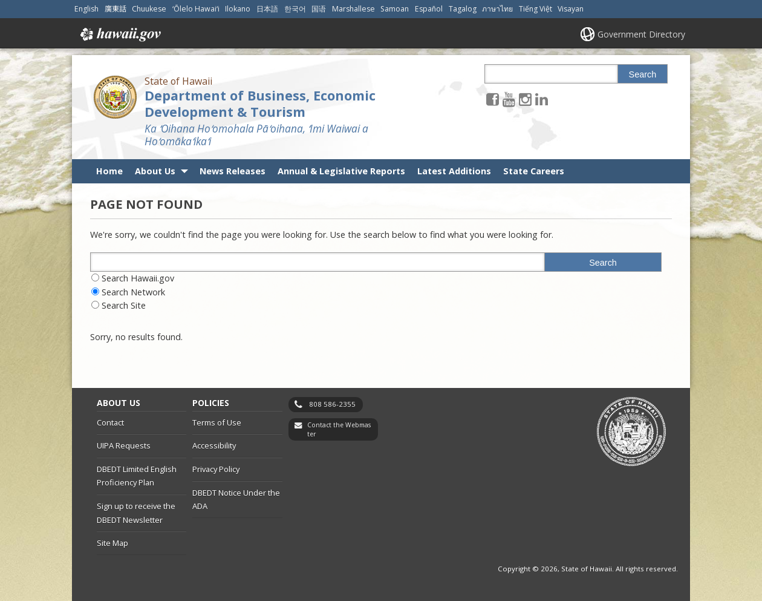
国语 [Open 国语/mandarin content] (318, 9)
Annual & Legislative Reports (341, 171)
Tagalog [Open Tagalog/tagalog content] (463, 9)
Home (109, 171)
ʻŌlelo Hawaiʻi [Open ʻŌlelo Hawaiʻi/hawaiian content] (196, 9)
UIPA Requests (124, 445)
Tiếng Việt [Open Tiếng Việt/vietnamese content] (535, 9)
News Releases (232, 171)
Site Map (112, 542)
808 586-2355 (332, 404)
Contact (110, 422)
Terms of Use (216, 422)
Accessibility (214, 445)
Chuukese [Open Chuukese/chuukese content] (149, 9)
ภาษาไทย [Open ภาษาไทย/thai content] (497, 9)
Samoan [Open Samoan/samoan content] (394, 9)
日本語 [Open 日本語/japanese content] (267, 9)
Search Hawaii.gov (138, 278)
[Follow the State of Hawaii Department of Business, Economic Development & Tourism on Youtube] (509, 99)
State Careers (533, 171)
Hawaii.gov (119, 34)
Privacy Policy (215, 469)
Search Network (133, 292)
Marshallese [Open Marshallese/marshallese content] (353, 9)
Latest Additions (454, 171)
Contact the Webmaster (339, 429)
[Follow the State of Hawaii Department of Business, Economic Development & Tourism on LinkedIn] (541, 99)
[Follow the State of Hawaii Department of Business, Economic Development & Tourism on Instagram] (525, 99)
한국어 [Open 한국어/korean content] (295, 9)
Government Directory (641, 34)
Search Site (124, 305)
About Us (155, 171)
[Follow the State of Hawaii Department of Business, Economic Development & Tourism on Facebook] (492, 99)
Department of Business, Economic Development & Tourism (260, 103)
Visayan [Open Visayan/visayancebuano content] (571, 9)
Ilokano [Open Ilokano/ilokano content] (237, 9)
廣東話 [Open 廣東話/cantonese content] (115, 9)
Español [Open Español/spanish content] (429, 9)
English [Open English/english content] (86, 9)
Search (643, 74)
